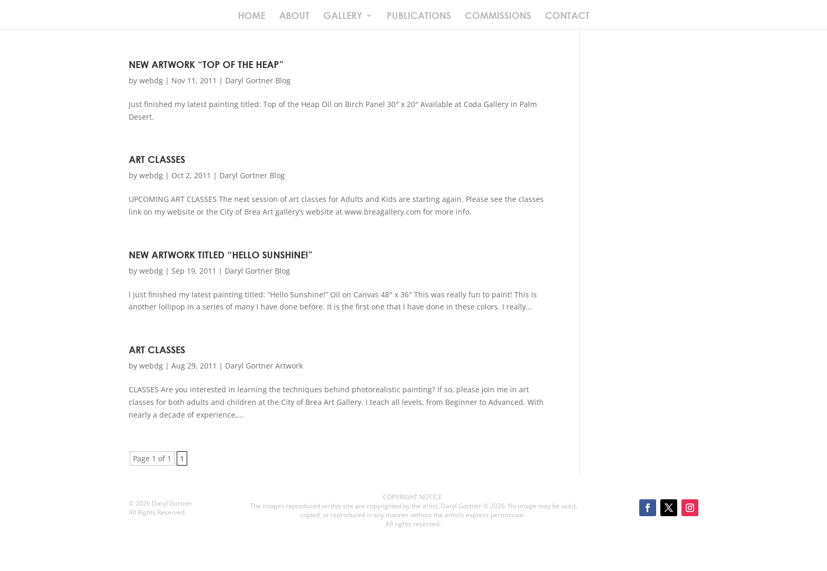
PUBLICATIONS (419, 16)
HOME (251, 16)
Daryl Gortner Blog (258, 80)
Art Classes (157, 159)
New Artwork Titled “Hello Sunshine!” (221, 254)
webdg (151, 80)
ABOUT (294, 16)
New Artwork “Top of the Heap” (206, 64)
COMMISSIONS (498, 16)
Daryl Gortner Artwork (264, 366)
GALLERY (342, 16)
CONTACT (567, 16)
